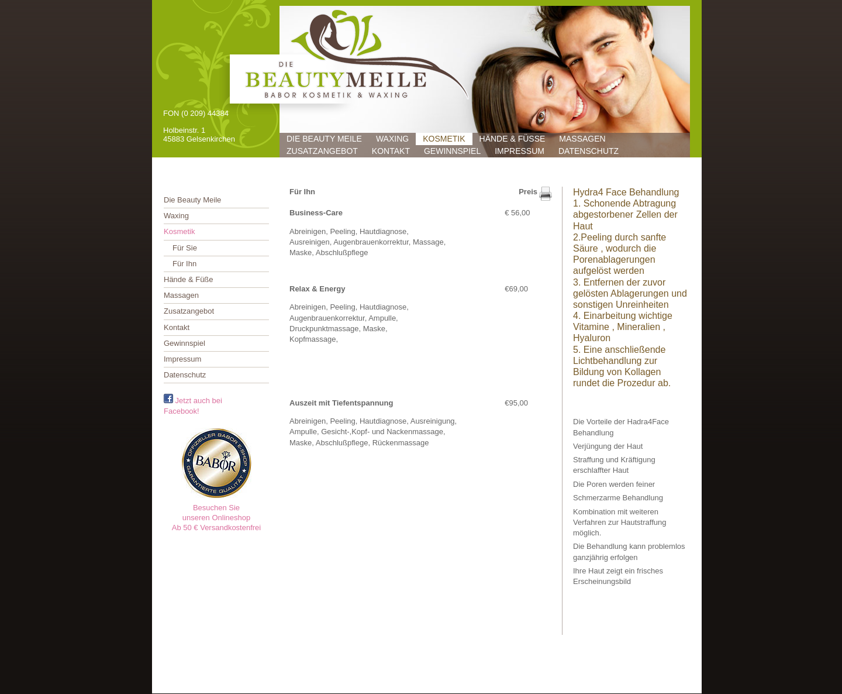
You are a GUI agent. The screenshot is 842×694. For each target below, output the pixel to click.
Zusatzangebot (322, 151)
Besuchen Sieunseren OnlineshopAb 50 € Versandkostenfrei (216, 517)
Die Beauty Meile (324, 138)
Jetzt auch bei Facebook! (193, 404)
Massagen (582, 138)
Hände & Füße (512, 138)
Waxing (392, 138)
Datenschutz (588, 151)
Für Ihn (184, 263)
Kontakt (391, 151)
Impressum (519, 151)
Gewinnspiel (452, 151)
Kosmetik (444, 138)
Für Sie (184, 247)
